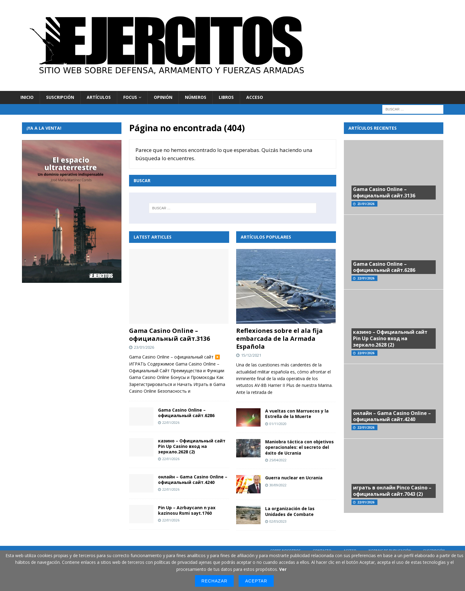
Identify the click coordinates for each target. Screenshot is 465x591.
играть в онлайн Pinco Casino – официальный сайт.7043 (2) (392, 490)
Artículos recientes (372, 128)
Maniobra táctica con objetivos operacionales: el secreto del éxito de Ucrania (299, 447)
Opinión (163, 97)
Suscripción (60, 97)
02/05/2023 (278, 521)
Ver (283, 569)
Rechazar (214, 580)
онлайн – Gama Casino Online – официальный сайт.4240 (192, 479)
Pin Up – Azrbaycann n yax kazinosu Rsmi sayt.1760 (186, 510)
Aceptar (256, 580)
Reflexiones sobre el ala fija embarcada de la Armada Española (279, 338)
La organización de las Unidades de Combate (290, 511)
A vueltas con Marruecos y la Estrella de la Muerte (297, 413)
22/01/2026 (170, 422)
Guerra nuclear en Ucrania (294, 478)
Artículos (99, 97)
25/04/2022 (278, 460)
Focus (130, 97)
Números (195, 97)
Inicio (27, 97)
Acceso (254, 97)
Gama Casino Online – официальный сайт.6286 (186, 412)
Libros (226, 97)
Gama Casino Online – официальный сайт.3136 (169, 334)
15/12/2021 (251, 355)
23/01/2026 (144, 347)
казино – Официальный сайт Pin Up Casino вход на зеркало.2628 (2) (191, 446)
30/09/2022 (278, 485)
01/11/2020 (278, 423)
